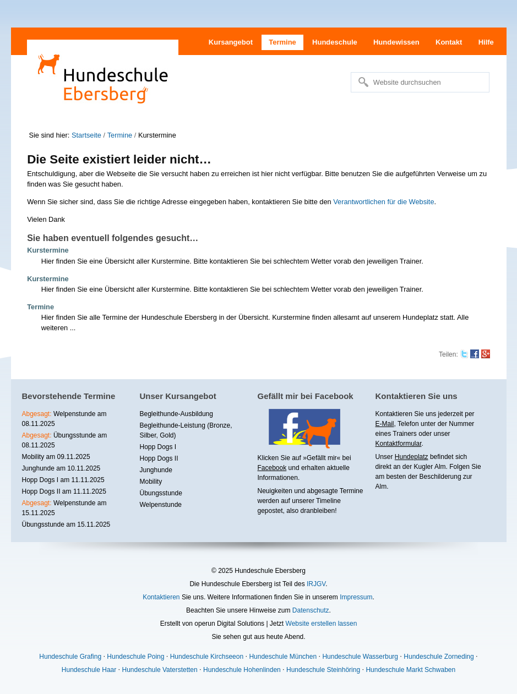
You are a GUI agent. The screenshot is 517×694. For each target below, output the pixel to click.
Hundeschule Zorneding (439, 656)
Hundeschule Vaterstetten (160, 670)
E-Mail (384, 424)
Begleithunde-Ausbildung (176, 414)
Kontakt (449, 42)
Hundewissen (396, 42)
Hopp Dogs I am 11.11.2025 (63, 480)
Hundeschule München (283, 656)
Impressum (356, 597)
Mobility (151, 481)
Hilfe (486, 42)
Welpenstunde (161, 505)
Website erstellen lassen (321, 623)
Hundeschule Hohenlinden (242, 670)
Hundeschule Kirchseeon (206, 656)
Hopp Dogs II (159, 458)
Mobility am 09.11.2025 (56, 457)
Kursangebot (231, 42)
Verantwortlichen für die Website (383, 202)
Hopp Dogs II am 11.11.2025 (64, 491)
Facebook (272, 468)
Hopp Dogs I (158, 447)
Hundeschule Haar (89, 670)
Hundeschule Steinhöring (323, 670)
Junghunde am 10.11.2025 (61, 468)
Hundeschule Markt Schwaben (410, 670)
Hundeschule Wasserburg (360, 656)
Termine (282, 42)
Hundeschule (334, 42)
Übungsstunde (161, 493)
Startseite (86, 135)
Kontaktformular (398, 443)
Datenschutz (310, 610)
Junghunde (156, 470)
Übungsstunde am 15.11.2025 (66, 524)
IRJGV (316, 584)
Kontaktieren (161, 597)
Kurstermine (47, 250)
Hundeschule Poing (135, 656)
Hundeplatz (411, 457)
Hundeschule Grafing (70, 656)
